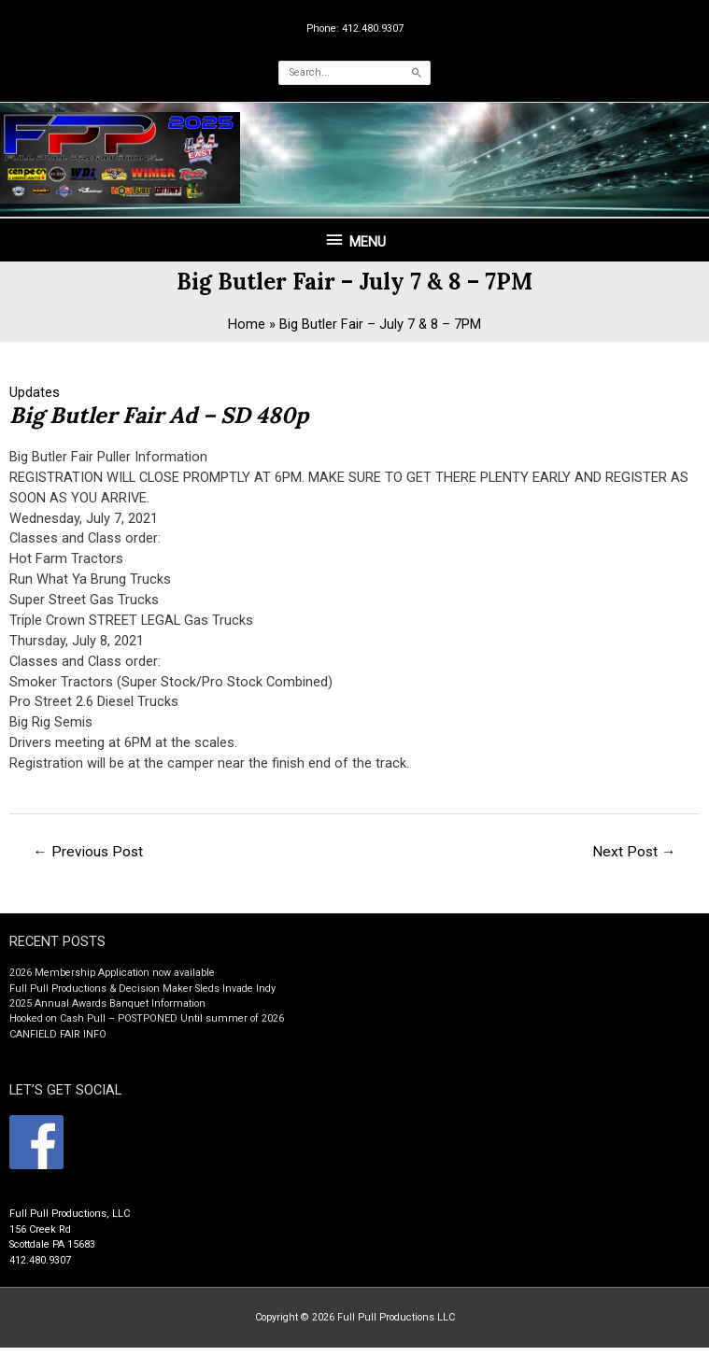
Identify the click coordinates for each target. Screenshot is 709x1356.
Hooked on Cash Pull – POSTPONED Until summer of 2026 (146, 1027)
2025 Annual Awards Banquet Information (107, 1012)
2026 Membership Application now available (112, 981)
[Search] (416, 73)
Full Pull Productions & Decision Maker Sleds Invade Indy (142, 997)
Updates (34, 400)
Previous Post (88, 860)
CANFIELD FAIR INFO (57, 1043)
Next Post (634, 860)
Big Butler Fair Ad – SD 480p (160, 423)
